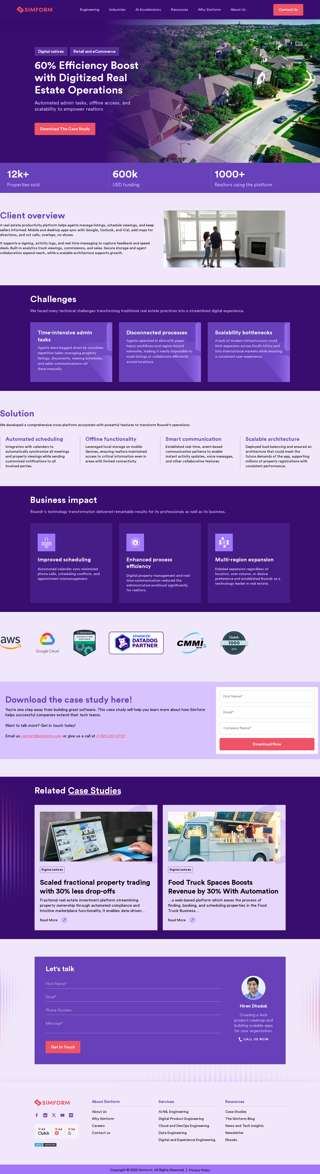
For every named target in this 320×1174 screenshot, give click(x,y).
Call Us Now (253, 1039)
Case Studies (235, 1112)
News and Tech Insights (244, 1126)
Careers (98, 1126)
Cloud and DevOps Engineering (184, 1126)
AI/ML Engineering (174, 1112)
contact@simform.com (41, 736)
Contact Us (288, 9)
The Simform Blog (240, 1119)
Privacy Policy (199, 1170)
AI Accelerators (150, 9)
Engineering (92, 9)
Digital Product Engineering (181, 1119)
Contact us (101, 1133)
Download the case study (65, 129)
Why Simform (211, 9)
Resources (181, 9)
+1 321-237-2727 (110, 736)
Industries (119, 9)
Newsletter (234, 1133)
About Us (238, 9)
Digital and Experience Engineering (187, 1140)
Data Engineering (173, 1133)
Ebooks (231, 1140)
